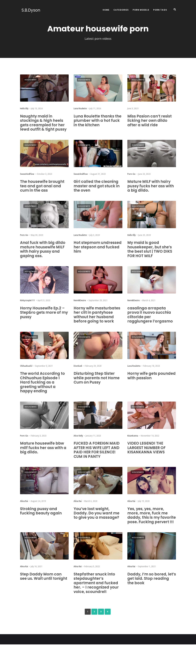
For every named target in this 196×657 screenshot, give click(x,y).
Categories (121, 9)
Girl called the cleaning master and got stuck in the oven (97, 190)
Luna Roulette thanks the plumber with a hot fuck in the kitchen (97, 120)
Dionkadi (78, 374)
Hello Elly (24, 108)
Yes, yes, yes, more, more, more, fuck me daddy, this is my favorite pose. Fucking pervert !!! (149, 525)
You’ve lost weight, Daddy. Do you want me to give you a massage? (98, 521)
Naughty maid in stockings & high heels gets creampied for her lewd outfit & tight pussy (43, 124)
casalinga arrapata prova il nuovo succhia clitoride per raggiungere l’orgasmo (151, 318)
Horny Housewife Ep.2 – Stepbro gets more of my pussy (43, 316)
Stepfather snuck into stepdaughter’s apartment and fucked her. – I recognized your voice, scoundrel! (97, 595)
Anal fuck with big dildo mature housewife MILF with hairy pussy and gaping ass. (44, 253)
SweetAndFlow (27, 178)
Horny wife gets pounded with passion (150, 384)
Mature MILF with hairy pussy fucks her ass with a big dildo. (150, 190)
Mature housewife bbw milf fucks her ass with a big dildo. (43, 456)
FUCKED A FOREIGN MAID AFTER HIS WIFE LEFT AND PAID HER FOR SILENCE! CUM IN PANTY (97, 458)
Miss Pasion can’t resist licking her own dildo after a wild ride (151, 120)
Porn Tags (160, 9)
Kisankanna (132, 444)
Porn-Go (131, 178)
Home (106, 9)
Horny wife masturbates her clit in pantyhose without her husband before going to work (97, 320)
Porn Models (141, 9)
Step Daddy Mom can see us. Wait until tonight (42, 591)
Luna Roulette (80, 108)
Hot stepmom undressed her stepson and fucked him (97, 251)
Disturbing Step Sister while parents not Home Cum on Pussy (98, 386)
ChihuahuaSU (26, 374)
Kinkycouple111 (27, 304)
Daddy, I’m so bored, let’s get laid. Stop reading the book (148, 591)
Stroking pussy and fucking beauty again (42, 519)
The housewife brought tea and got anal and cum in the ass (43, 190)
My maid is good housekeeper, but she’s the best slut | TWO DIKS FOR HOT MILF (151, 253)
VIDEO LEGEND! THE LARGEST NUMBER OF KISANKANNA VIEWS (148, 456)
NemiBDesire (80, 304)
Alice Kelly (78, 444)
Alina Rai (24, 509)
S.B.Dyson (29, 10)
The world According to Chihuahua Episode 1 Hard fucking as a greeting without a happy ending (43, 390)
